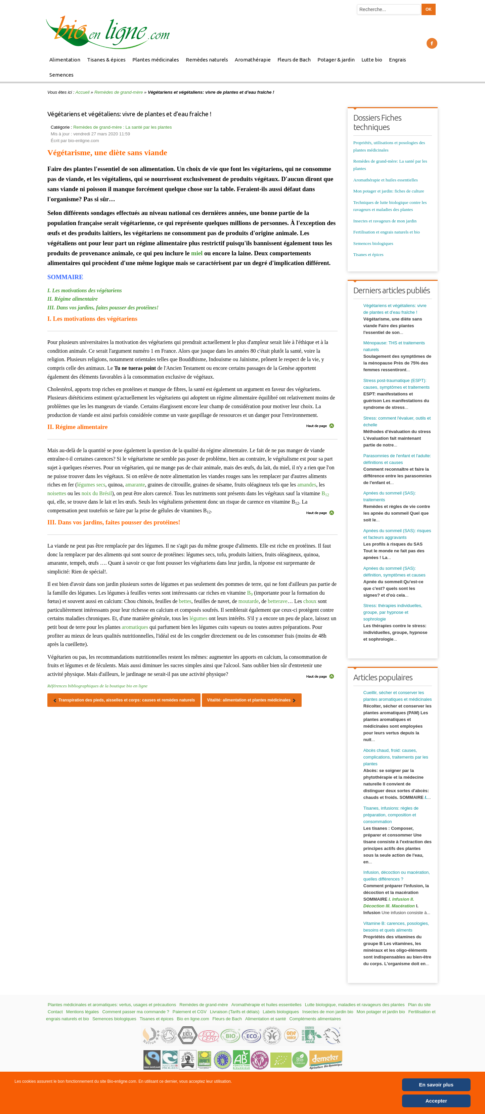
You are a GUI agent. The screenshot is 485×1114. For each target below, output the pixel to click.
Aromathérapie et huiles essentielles (385, 179)
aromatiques (135, 627)
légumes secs (91, 484)
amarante (135, 484)
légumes (198, 618)
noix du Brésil (97, 493)
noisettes (56, 493)
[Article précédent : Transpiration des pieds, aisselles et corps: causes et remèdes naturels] (124, 700)
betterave (278, 601)
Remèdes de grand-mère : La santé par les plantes (122, 127)
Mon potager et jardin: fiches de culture (388, 191)
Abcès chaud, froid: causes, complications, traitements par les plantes (395, 757)
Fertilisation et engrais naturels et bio (386, 231)
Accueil (83, 92)
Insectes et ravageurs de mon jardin (384, 220)
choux (309, 601)
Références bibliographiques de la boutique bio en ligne (97, 685)
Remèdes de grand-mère (118, 92)
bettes (185, 601)
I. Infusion (399, 899)
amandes (306, 484)
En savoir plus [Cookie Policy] (436, 1084)
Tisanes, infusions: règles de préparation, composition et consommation (390, 815)
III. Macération (400, 905)
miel (197, 253)
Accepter (436, 1101)
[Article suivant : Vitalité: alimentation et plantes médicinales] (252, 700)
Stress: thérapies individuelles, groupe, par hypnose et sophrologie (393, 612)
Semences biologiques (373, 243)
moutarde (248, 601)
